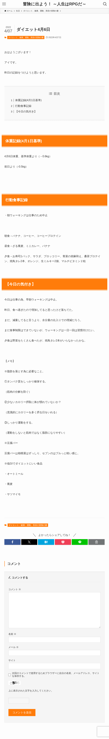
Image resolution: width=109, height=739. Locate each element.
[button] (12, 542)
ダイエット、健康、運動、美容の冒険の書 (26, 37)
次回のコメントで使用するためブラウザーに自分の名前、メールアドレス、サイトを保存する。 (55, 674)
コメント (14, 589)
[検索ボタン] (105, 4)
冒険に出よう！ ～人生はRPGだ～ (54, 4)
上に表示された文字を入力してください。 (30, 690)
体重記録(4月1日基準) (28, 100)
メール (13, 647)
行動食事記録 (23, 105)
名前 (12, 634)
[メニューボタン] (4, 4)
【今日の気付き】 (26, 111)
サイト (12, 660)
